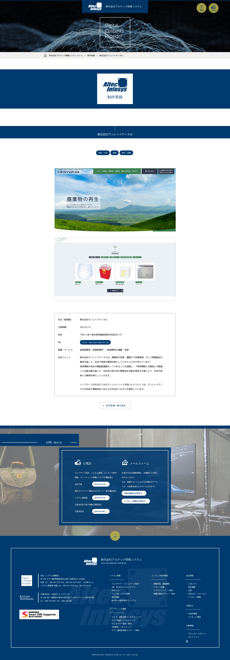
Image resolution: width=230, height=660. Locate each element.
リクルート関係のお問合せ (135, 501)
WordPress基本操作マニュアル (124, 600)
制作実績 (91, 55)
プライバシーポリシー (197, 634)
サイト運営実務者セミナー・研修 (125, 630)
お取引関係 (192, 614)
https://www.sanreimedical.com (95, 342)
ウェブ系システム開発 (121, 594)
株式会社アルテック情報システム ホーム (66, 55)
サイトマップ (193, 637)
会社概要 (191, 587)
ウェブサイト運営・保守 (122, 623)
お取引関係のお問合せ (133, 493)
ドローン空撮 (158, 587)
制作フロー (116, 590)
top (115, 537)
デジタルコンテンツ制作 (163, 590)
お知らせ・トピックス (197, 594)
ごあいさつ (192, 584)
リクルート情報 (194, 597)
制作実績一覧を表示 (116, 406)
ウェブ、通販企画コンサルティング (126, 617)
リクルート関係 (194, 617)
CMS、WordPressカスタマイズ (123, 587)
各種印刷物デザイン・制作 (164, 594)
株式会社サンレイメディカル (111, 55)
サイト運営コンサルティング (123, 620)
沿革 (190, 590)
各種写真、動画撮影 (161, 584)
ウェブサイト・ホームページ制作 (125, 584)
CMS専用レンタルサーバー (122, 627)
